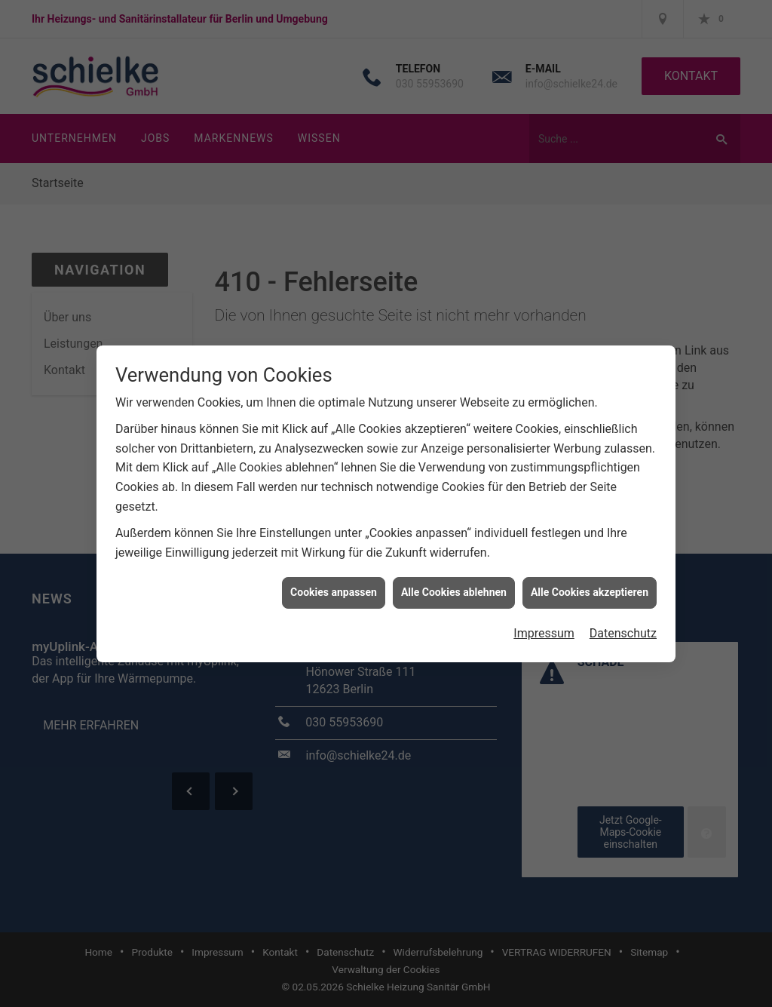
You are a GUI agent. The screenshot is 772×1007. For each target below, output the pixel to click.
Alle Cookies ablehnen (454, 586)
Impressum (543, 627)
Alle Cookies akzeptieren (589, 586)
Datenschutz (623, 627)
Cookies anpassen (333, 586)
